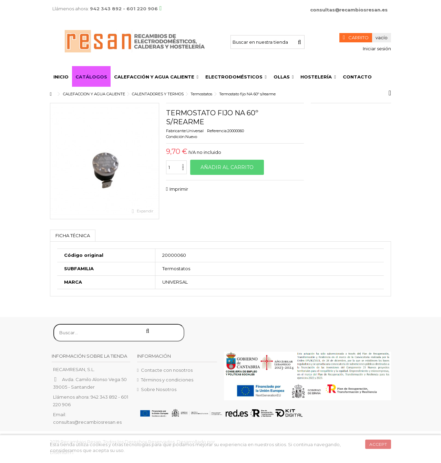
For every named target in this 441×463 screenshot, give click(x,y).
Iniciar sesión (376, 48)
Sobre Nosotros (158, 389)
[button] (156, 76)
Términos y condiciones (167, 379)
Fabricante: (176, 130)
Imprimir (179, 189)
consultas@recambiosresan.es (349, 9)
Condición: (175, 136)
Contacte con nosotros (167, 370)
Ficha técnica (72, 235)
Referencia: (217, 130)
